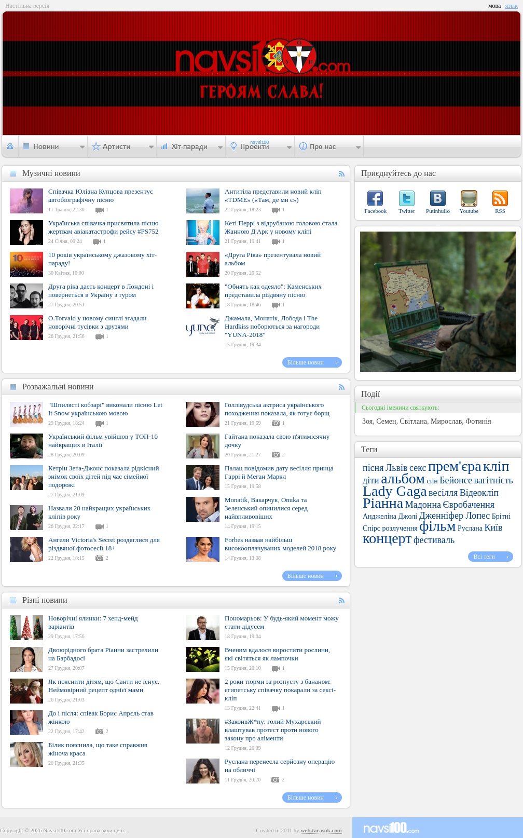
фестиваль (434, 540)
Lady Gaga (395, 491)
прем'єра (454, 466)
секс (417, 468)
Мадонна (423, 504)
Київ (493, 527)
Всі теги (484, 556)
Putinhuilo (438, 211)
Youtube (469, 211)
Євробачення (468, 504)
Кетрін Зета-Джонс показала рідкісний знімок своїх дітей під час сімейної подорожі (103, 476)
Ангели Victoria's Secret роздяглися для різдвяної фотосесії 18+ (104, 544)
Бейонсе (455, 480)
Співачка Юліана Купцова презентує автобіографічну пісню (100, 195)
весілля (443, 493)
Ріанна (383, 503)
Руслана (470, 528)
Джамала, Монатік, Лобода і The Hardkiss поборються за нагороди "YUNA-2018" (272, 326)
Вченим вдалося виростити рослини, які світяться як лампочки (277, 654)
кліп (496, 466)
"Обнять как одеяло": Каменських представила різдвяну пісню (273, 290)
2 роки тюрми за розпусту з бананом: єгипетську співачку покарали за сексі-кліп (280, 690)
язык (511, 5)
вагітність (493, 480)
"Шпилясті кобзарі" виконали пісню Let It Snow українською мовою (105, 409)
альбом (403, 478)
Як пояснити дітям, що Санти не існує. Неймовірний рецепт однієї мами (103, 686)
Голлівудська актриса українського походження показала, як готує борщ (277, 409)
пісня (373, 468)
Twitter (406, 211)
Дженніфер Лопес (454, 515)
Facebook (376, 211)
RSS (500, 211)
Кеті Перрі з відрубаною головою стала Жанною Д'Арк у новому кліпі (281, 227)
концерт (387, 538)
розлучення (399, 528)
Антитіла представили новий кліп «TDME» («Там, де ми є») (273, 195)
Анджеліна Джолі (390, 516)
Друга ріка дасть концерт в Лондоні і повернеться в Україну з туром (101, 290)
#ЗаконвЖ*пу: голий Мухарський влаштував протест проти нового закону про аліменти (273, 730)
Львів (396, 468)
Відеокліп (479, 493)
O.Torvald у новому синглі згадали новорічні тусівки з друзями (97, 322)
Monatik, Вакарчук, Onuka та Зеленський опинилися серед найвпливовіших (266, 508)
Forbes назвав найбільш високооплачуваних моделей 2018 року (280, 544)
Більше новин (305, 362)
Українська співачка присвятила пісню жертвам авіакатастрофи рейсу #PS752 (103, 227)
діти (371, 480)
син (432, 481)
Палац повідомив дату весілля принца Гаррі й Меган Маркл (279, 472)
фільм (437, 526)
